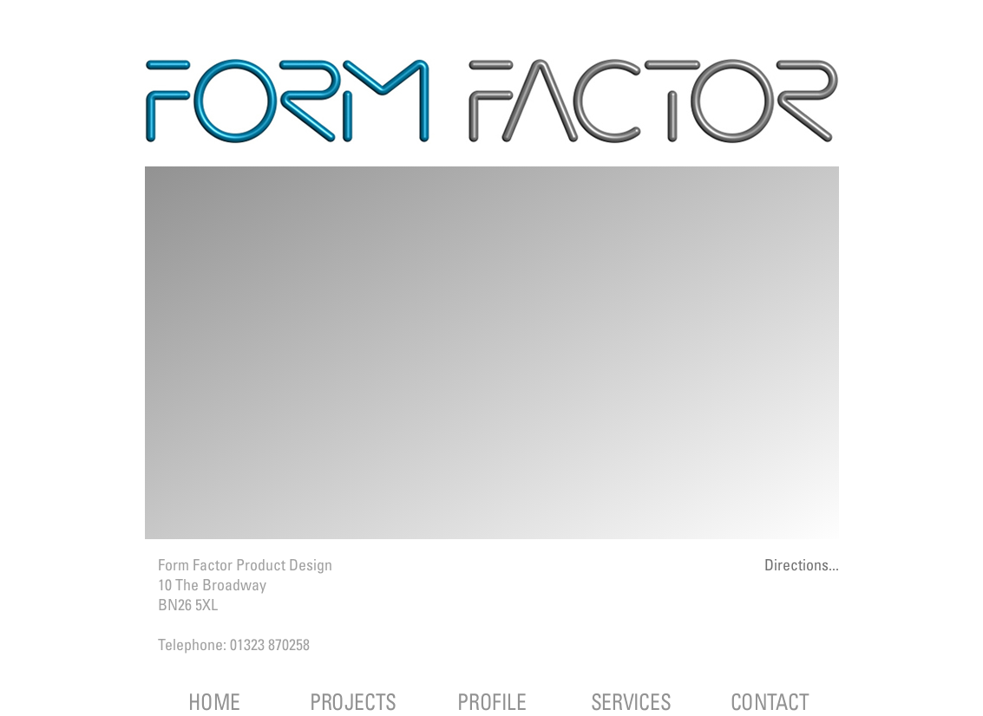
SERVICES (630, 701)
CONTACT (769, 701)
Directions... (801, 565)
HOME (213, 701)
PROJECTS (353, 701)
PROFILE (491, 701)
